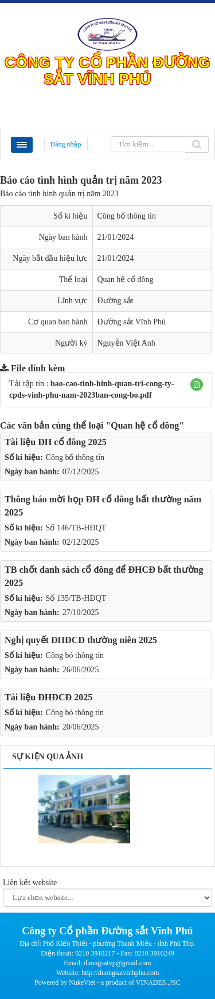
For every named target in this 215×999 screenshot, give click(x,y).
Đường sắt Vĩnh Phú (131, 322)
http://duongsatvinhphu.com (120, 973)
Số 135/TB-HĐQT (76, 598)
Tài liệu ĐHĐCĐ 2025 (48, 697)
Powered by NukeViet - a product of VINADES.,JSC (107, 982)
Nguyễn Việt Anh (126, 343)
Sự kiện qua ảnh (47, 756)
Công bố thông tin (75, 457)
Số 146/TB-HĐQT (76, 528)
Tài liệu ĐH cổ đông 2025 (56, 442)
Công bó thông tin (75, 655)
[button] (197, 384)
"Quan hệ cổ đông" (144, 425)
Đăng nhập (65, 144)
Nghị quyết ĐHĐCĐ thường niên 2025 (81, 640)
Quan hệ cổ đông (125, 279)
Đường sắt (115, 300)
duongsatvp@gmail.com (117, 963)
